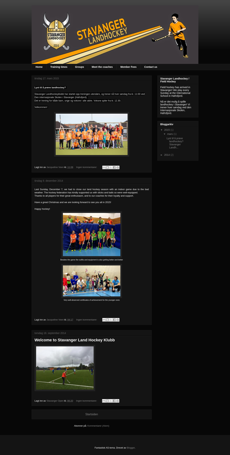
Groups (79, 66)
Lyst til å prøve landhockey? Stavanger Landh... (175, 143)
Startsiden (91, 414)
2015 (167, 129)
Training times (58, 66)
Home (39, 66)
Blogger (131, 447)
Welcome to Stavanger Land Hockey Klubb (74, 340)
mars (170, 134)
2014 (167, 154)
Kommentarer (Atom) (98, 425)
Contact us (150, 66)
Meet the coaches (102, 66)
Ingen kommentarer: (87, 167)
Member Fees (128, 66)
